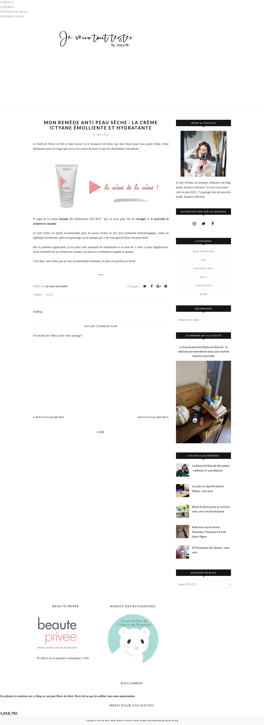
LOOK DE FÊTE (203, 285)
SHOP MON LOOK (12, 16)
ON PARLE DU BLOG (14, 11)
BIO (203, 260)
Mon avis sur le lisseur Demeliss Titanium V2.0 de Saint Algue (209, 531)
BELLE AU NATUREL (203, 251)
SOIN (49, 294)
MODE (203, 294)
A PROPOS (7, 7)
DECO (203, 277)
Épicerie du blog (171, 720)
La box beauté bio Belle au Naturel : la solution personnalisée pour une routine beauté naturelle (203, 351)
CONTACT (7, 2)
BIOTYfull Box (203, 268)
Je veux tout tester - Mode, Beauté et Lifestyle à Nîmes (117, 720)
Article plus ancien (152, 417)
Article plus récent (49, 417)
